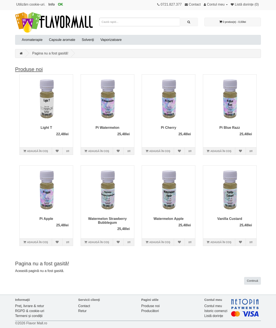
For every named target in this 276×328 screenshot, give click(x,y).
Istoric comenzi (215, 311)
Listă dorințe (213, 316)
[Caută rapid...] (189, 22)
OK (60, 4)
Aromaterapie (32, 40)
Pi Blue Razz (230, 127)
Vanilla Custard (229, 219)
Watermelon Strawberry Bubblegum (107, 220)
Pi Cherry (168, 127)
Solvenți (88, 40)
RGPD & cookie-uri (29, 311)
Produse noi (29, 69)
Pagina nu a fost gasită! (50, 53)
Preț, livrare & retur (29, 306)
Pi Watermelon (107, 127)
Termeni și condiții (28, 316)
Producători (150, 311)
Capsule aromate (62, 40)
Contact (84, 306)
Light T (46, 127)
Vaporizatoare (111, 40)
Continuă (252, 280)
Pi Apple (46, 219)
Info (52, 4)
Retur (82, 311)
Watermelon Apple (168, 219)
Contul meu (213, 306)
